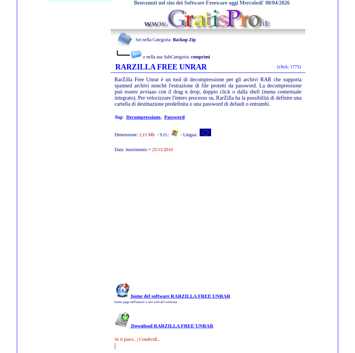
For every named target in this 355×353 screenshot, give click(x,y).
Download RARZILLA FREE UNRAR (164, 326)
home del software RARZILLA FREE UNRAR (172, 296)
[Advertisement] (198, 221)
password (174, 117)
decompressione (143, 117)
